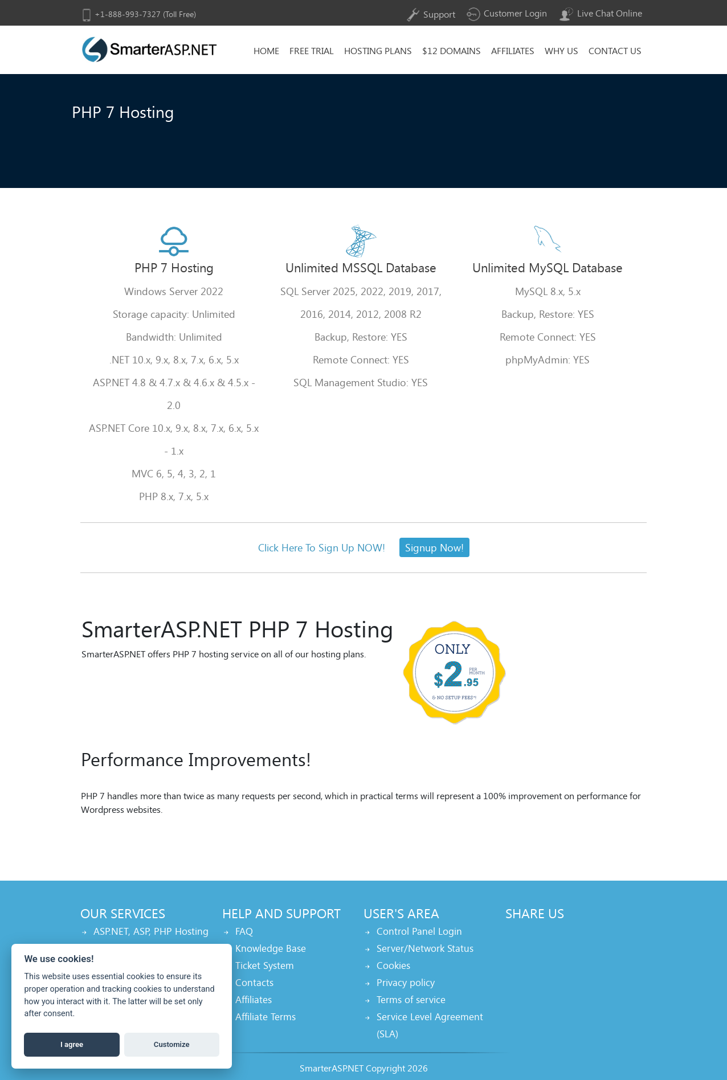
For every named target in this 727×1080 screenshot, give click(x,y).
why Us (561, 50)
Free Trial (311, 50)
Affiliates (512, 50)
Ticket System (264, 965)
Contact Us (615, 50)
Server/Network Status (425, 948)
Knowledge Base (270, 948)
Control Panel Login (419, 931)
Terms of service (411, 999)
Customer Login (506, 13)
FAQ (244, 931)
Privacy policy (406, 982)
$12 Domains (451, 50)
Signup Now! (434, 547)
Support (430, 14)
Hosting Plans (378, 50)
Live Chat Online (600, 13)
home (266, 50)
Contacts (254, 982)
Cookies (393, 965)
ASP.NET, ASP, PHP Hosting (151, 931)
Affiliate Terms (265, 1016)
